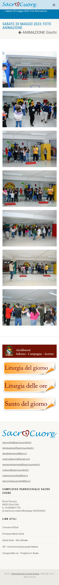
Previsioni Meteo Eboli (13, 534)
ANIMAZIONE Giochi (37, 32)
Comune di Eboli (10, 527)
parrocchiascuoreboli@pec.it (16, 481)
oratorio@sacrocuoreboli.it (15, 470)
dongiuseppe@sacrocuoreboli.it (18, 448)
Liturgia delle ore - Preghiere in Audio (20, 553)
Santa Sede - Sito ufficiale (15, 540)
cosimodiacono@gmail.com (16, 459)
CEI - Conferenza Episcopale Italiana (20, 546)
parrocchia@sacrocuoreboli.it (16, 442)
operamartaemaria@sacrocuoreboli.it (21, 464)
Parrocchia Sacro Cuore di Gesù (25, 574)
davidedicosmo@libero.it (14, 453)
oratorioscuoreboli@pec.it (15, 475)
